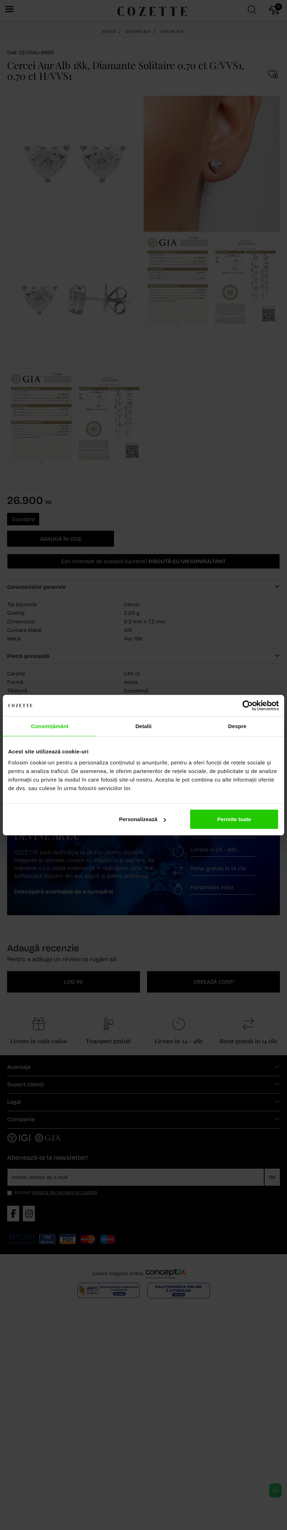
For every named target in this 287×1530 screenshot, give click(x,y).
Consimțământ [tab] (49, 726)
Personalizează (142, 819)
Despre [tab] (237, 726)
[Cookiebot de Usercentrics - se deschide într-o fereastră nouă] (247, 705)
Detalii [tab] (143, 726)
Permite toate (234, 819)
